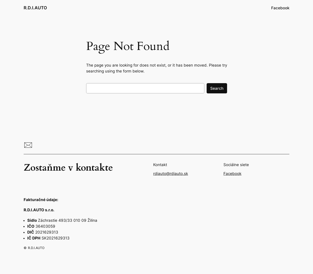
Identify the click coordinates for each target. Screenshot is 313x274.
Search (216, 88)
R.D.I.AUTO (35, 7)
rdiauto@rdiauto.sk (170, 173)
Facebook (232, 173)
